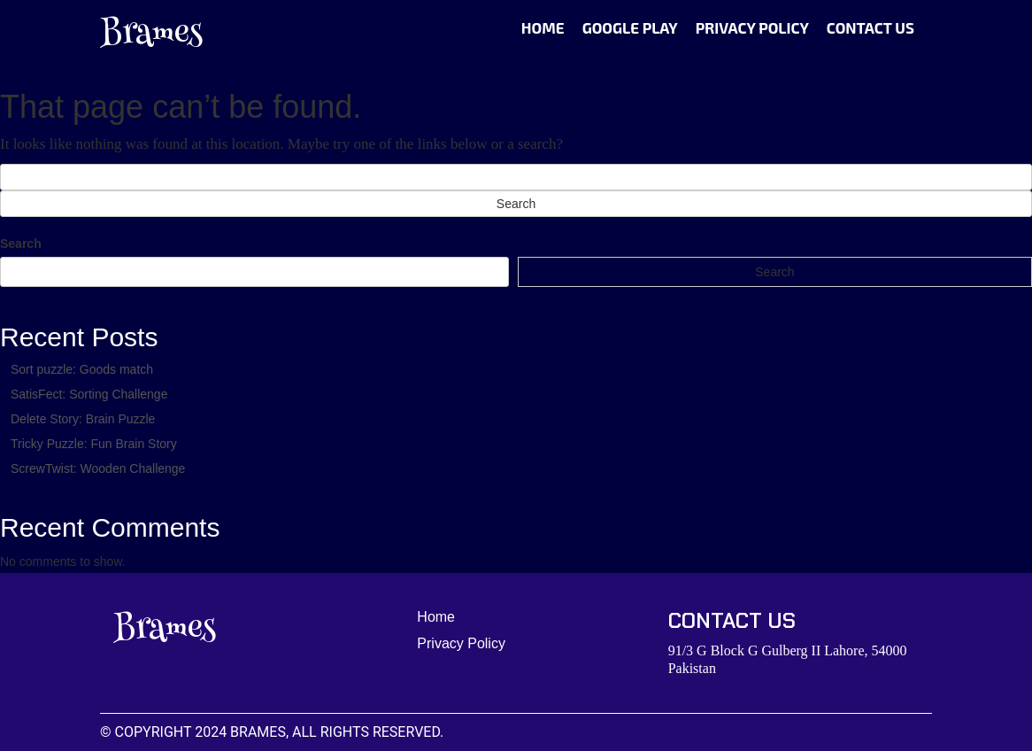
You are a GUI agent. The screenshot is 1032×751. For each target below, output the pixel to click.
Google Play (630, 27)
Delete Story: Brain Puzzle (83, 419)
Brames (151, 35)
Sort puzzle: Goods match (82, 369)
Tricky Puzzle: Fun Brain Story (94, 444)
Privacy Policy (752, 27)
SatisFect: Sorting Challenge (89, 394)
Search (21, 243)
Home (543, 27)
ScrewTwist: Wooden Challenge (98, 468)
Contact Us (870, 27)
